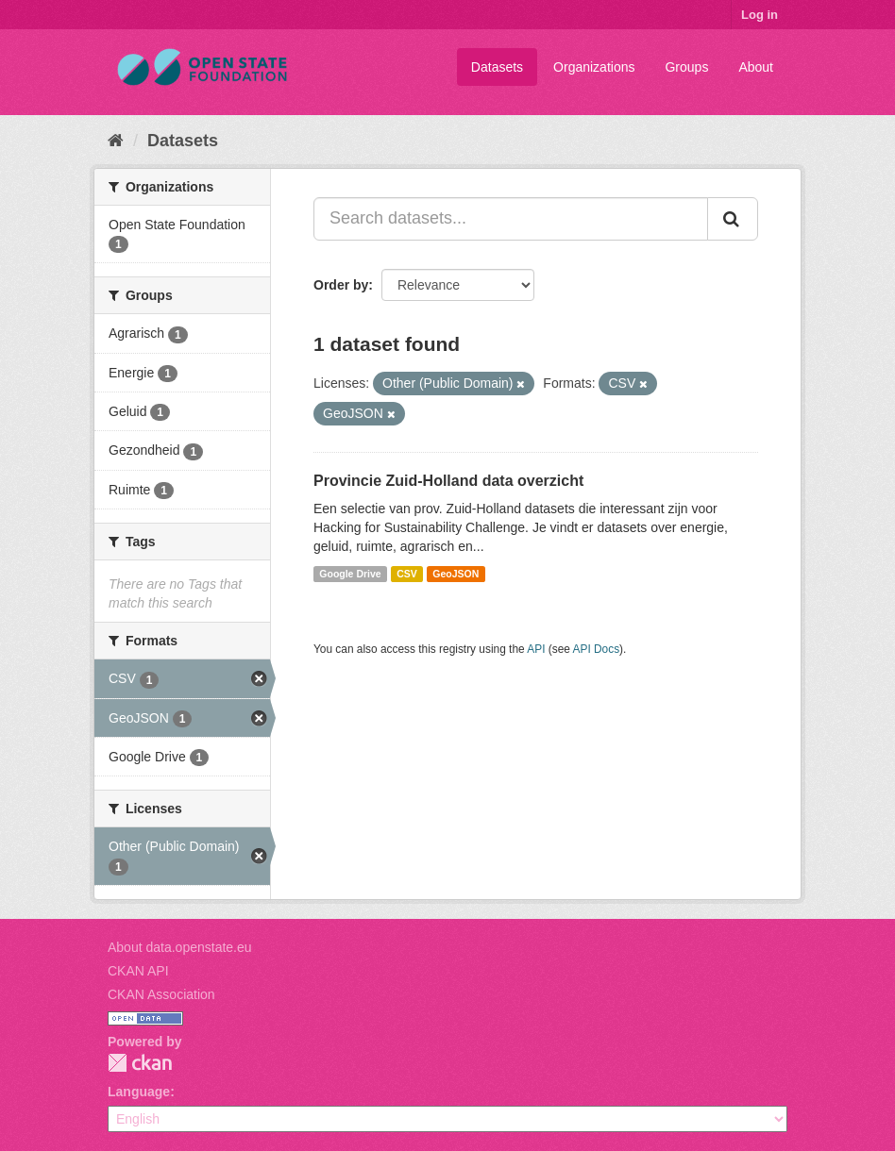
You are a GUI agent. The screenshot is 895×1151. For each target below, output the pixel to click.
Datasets (497, 67)
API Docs (596, 649)
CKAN (140, 1063)
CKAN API (138, 970)
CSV (407, 573)
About (755, 67)
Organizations (593, 67)
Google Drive (349, 573)
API (536, 649)
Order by (340, 284)
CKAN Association (161, 994)
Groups (686, 67)
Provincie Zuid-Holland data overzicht (448, 481)
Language (139, 1091)
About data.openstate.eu (180, 947)
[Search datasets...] (510, 219)
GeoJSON (455, 573)
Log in (759, 15)
